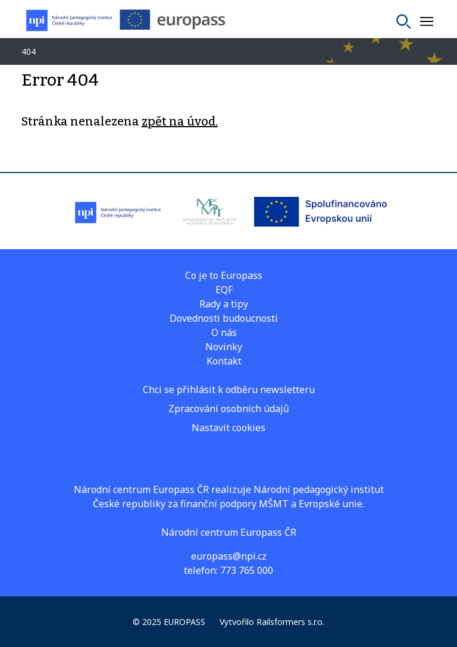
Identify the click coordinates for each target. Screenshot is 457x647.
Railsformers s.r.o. (290, 621)
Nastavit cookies (228, 427)
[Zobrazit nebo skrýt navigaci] (427, 21)
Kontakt (224, 361)
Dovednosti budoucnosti (224, 318)
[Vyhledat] (403, 21)
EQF (224, 289)
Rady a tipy (223, 303)
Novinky (223, 346)
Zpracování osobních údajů (228, 408)
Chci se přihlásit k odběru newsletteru (229, 389)
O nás (224, 332)
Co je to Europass (223, 275)
